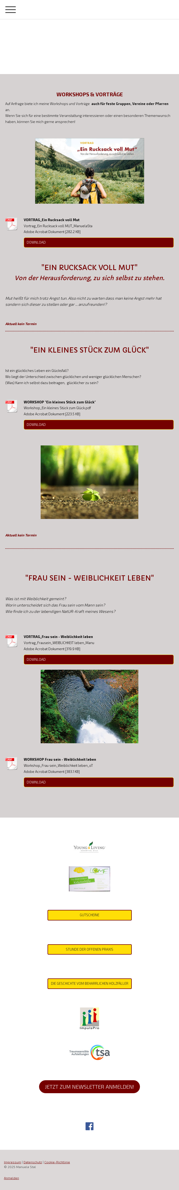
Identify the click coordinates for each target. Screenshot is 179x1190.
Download (36, 242)
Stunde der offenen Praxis (89, 949)
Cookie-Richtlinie (57, 1162)
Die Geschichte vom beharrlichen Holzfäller (89, 983)
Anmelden (11, 1178)
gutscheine (89, 915)
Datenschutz (32, 1162)
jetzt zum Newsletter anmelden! (89, 1086)
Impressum (12, 1162)
